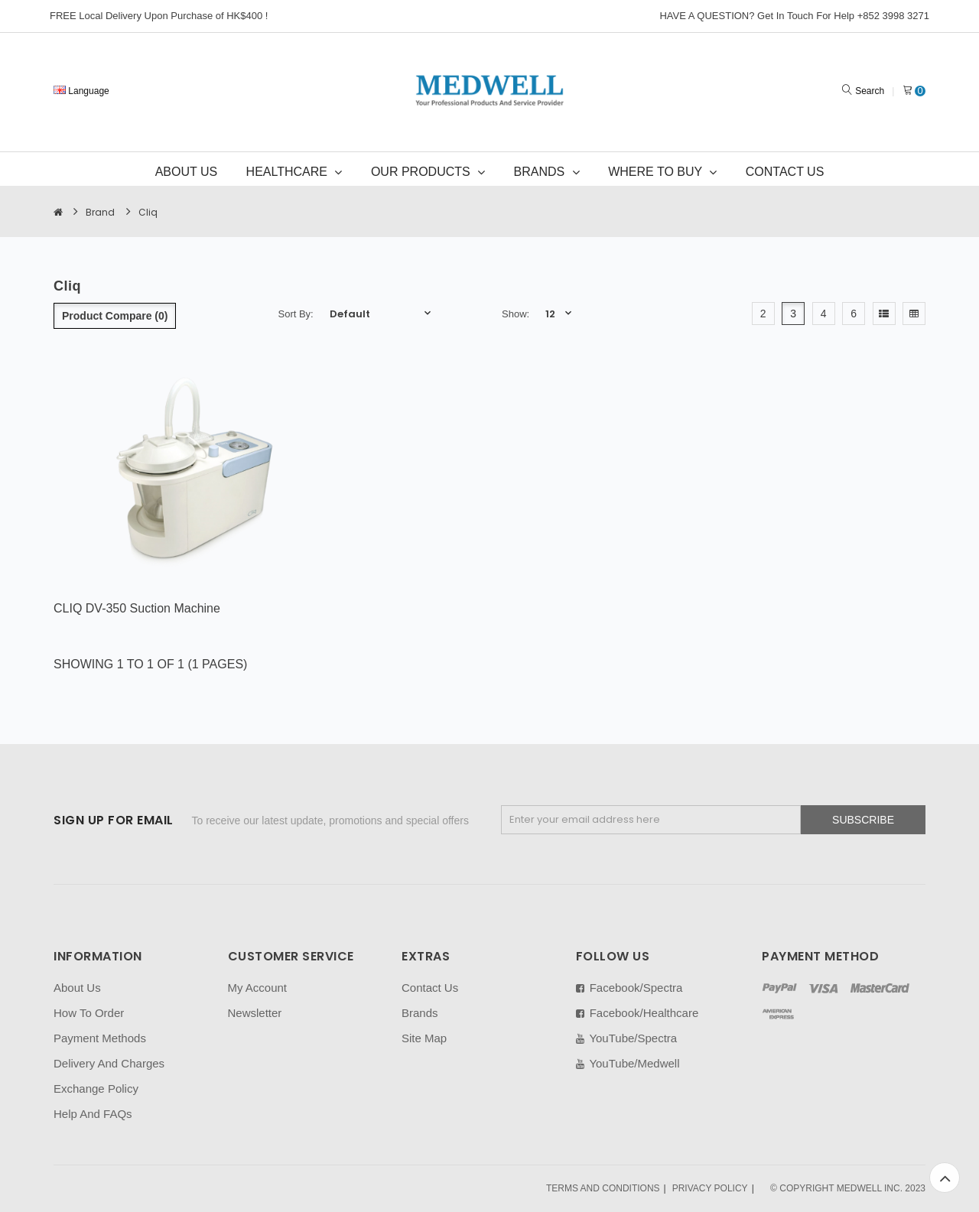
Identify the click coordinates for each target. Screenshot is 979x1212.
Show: (515, 314)
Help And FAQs (93, 1113)
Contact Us (430, 987)
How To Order (89, 1012)
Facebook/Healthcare (637, 1012)
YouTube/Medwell (628, 1063)
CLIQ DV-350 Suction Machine (137, 608)
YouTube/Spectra (627, 1038)
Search (869, 91)
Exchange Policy (96, 1088)
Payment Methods (100, 1038)
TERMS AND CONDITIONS (603, 1188)
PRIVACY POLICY (710, 1188)
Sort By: (296, 314)
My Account (258, 987)
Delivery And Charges (109, 1063)
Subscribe (863, 820)
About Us (77, 987)
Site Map (424, 1038)
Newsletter (255, 1012)
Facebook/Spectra (629, 987)
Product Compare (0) (115, 316)
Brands (420, 1012)
